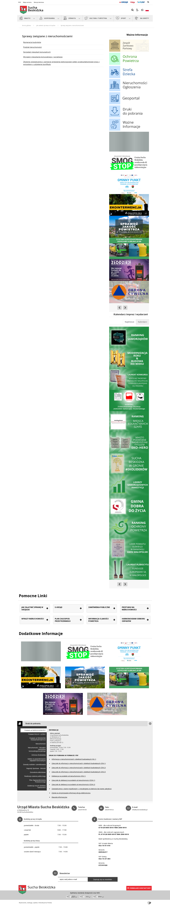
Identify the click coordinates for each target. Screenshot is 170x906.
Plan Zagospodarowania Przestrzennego (37, 781)
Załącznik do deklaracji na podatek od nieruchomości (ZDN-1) (73, 780)
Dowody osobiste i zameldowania (34, 764)
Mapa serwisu (27, 2)
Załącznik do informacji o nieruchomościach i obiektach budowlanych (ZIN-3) (79, 772)
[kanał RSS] (148, 2)
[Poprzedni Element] (119, 308)
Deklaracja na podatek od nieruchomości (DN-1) (69, 776)
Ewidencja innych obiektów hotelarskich (37, 786)
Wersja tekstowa (39, 2)
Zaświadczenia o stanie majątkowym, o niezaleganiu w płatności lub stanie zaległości (82, 789)
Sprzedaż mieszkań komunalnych (37, 52)
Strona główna (26, 25)
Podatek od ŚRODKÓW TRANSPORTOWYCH (37, 739)
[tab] (142, 322)
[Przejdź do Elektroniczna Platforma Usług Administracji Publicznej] (141, 2)
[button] (137, 10)
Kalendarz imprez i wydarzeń (131, 314)
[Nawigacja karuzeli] (122, 308)
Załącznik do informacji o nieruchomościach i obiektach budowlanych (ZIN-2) (79, 768)
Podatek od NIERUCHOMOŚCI (35, 730)
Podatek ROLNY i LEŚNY (37, 734)
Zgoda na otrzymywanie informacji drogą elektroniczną (71, 793)
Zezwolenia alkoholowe (38, 772)
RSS (19, 2)
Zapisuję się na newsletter (102, 879)
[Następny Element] (125, 308)
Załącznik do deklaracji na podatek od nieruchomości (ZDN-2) (73, 784)
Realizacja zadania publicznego (35, 776)
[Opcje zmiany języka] (147, 10)
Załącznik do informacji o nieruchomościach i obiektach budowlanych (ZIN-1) (79, 763)
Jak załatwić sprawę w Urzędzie (45, 25)
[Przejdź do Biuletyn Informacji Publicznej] (132, 2)
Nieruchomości (41, 744)
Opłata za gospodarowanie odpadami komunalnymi (37, 759)
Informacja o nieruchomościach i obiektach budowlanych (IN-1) (74, 759)
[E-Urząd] (123, 2)
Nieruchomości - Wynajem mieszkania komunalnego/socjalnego (37, 749)
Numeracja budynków (32, 42)
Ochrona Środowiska (39, 755)
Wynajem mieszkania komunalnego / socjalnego (43, 57)
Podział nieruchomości (32, 47)
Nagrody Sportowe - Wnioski (36, 768)
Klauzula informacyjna (59, 797)
